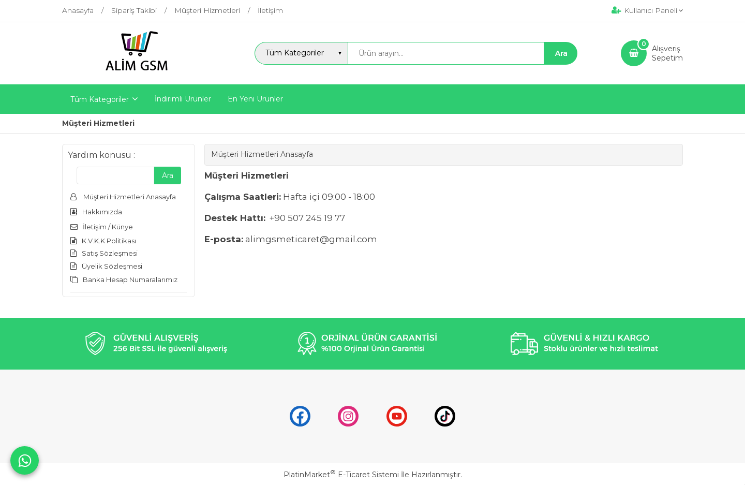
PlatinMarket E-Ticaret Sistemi (341, 474)
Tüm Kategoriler (99, 99)
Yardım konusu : (101, 155)
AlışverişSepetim (667, 53)
